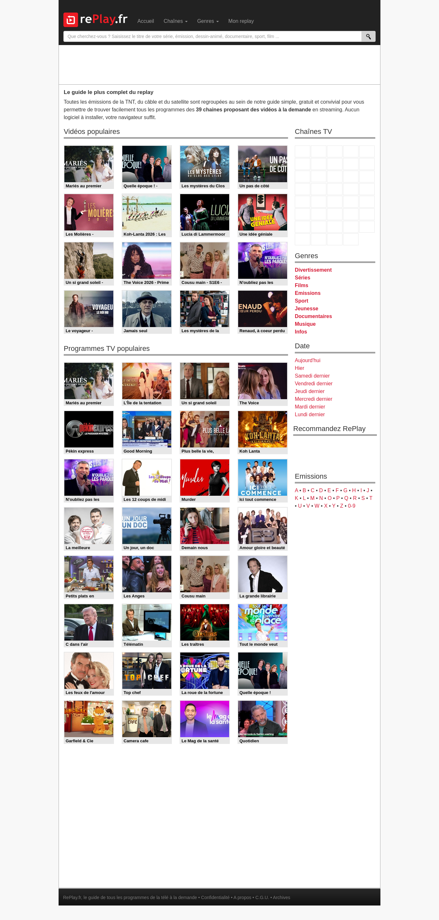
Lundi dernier (310, 414)
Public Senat (334, 239)
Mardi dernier (310, 406)
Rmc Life (318, 189)
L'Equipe (367, 214)
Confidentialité (215, 897)
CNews (334, 202)
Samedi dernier (312, 376)
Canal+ (351, 151)
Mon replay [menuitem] (241, 21)
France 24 (318, 214)
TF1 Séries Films (334, 177)
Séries (302, 277)
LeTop (302, 239)
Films (301, 285)
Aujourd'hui (308, 360)
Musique (305, 324)
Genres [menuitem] (208, 21)
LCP (318, 239)
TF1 (302, 151)
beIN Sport (334, 214)
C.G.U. (262, 897)
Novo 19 (302, 202)
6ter (351, 177)
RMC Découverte (367, 177)
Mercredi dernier (313, 399)
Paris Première (351, 189)
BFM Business (367, 202)
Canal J (318, 227)
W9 (334, 164)
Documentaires (313, 316)
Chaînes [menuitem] (176, 21)
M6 (302, 164)
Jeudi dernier (310, 391)
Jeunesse (306, 308)
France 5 (367, 151)
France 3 (334, 151)
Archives (281, 897)
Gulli (302, 227)
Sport (301, 301)
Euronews (302, 214)
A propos (242, 897)
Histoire (351, 239)
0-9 (351, 506)
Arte (318, 164)
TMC (351, 164)
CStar (318, 176)
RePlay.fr (72, 897)
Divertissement (313, 270)
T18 (367, 189)
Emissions (308, 293)
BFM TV (351, 202)
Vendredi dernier (313, 383)
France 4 (302, 177)
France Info (318, 202)
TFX (367, 164)
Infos (301, 331)
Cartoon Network (334, 227)
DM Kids (367, 227)
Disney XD (351, 227)
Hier (299, 368)
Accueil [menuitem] (145, 21)
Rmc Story (302, 189)
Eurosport (351, 214)
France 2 (318, 151)
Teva (334, 189)
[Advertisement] (219, 64)
